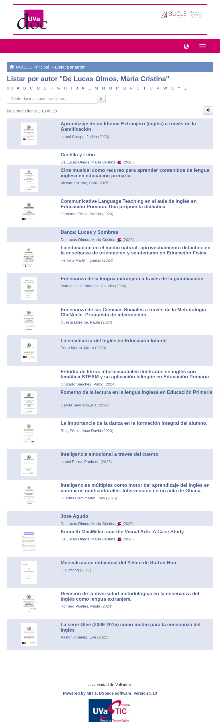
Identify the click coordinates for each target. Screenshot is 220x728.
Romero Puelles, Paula (80, 606)
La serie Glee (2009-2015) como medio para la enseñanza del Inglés (131, 627)
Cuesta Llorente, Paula (80, 322)
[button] (185, 46)
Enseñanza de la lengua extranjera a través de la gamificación (132, 278)
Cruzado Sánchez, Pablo (82, 384)
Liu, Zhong (70, 570)
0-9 (10, 88)
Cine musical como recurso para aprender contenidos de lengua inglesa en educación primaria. (135, 173)
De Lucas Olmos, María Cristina (88, 162)
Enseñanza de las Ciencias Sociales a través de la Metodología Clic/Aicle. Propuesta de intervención (133, 312)
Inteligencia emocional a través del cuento (109, 454)
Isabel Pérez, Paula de (80, 462)
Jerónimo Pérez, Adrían (81, 214)
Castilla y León (78, 154)
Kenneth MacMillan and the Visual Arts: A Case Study (122, 531)
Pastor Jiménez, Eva (78, 637)
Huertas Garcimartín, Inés (83, 498)
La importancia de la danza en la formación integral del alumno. (134, 423)
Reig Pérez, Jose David (81, 431)
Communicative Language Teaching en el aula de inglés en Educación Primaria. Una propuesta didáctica (129, 203)
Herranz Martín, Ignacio (81, 260)
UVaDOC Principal (32, 67)
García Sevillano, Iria (79, 405)
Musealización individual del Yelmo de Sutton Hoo (118, 562)
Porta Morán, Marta (77, 348)
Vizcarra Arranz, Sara (79, 183)
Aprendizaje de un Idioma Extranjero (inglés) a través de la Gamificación (128, 126)
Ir (101, 98)
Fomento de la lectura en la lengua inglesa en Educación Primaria (137, 392)
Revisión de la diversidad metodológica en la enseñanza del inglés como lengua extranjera (130, 596)
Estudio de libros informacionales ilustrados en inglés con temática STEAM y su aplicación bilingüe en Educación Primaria (135, 374)
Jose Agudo (75, 516)
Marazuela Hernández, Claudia (87, 286)
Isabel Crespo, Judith (79, 137)
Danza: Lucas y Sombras (89, 232)
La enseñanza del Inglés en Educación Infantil (114, 340)
